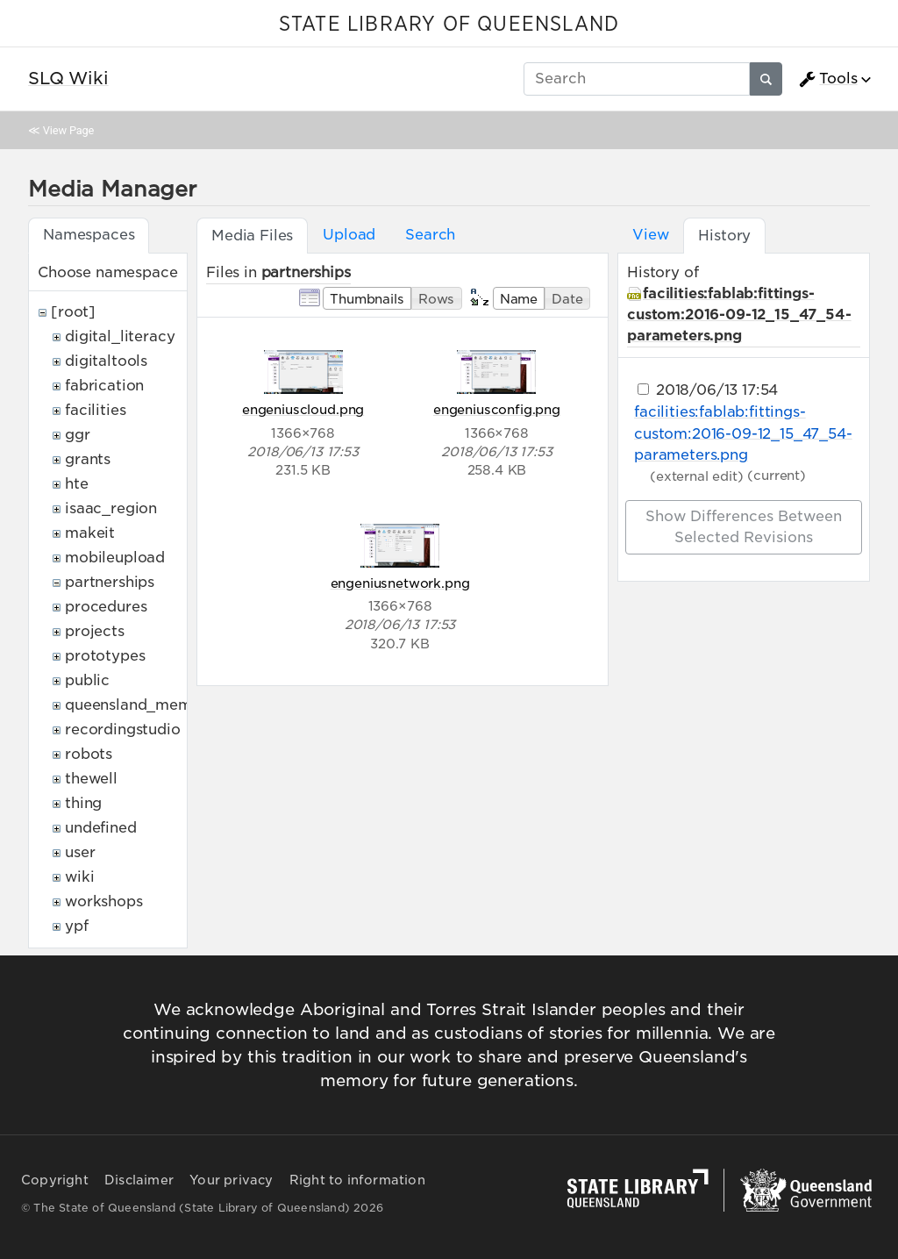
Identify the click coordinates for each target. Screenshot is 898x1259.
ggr (77, 434)
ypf (77, 926)
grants (87, 459)
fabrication (104, 385)
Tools (828, 79)
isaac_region (111, 508)
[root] (73, 312)
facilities (95, 410)
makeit (90, 533)
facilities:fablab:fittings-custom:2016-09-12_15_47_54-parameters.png (739, 314)
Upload (349, 234)
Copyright (55, 1180)
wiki (79, 877)
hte (77, 484)
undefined (101, 827)
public (87, 680)
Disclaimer (139, 1180)
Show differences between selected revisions (743, 527)
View (650, 234)
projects (95, 631)
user (80, 852)
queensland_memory (140, 705)
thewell (91, 778)
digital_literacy (120, 336)
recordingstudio (123, 729)
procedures (105, 606)
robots (88, 754)
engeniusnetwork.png (400, 583)
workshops (104, 901)
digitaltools (106, 361)
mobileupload (115, 557)
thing (83, 803)
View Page (68, 130)
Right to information (357, 1180)
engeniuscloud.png (303, 409)
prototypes (105, 655)
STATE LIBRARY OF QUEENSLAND (449, 24)
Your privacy (231, 1180)
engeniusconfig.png (496, 409)
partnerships (109, 582)
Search (430, 234)
